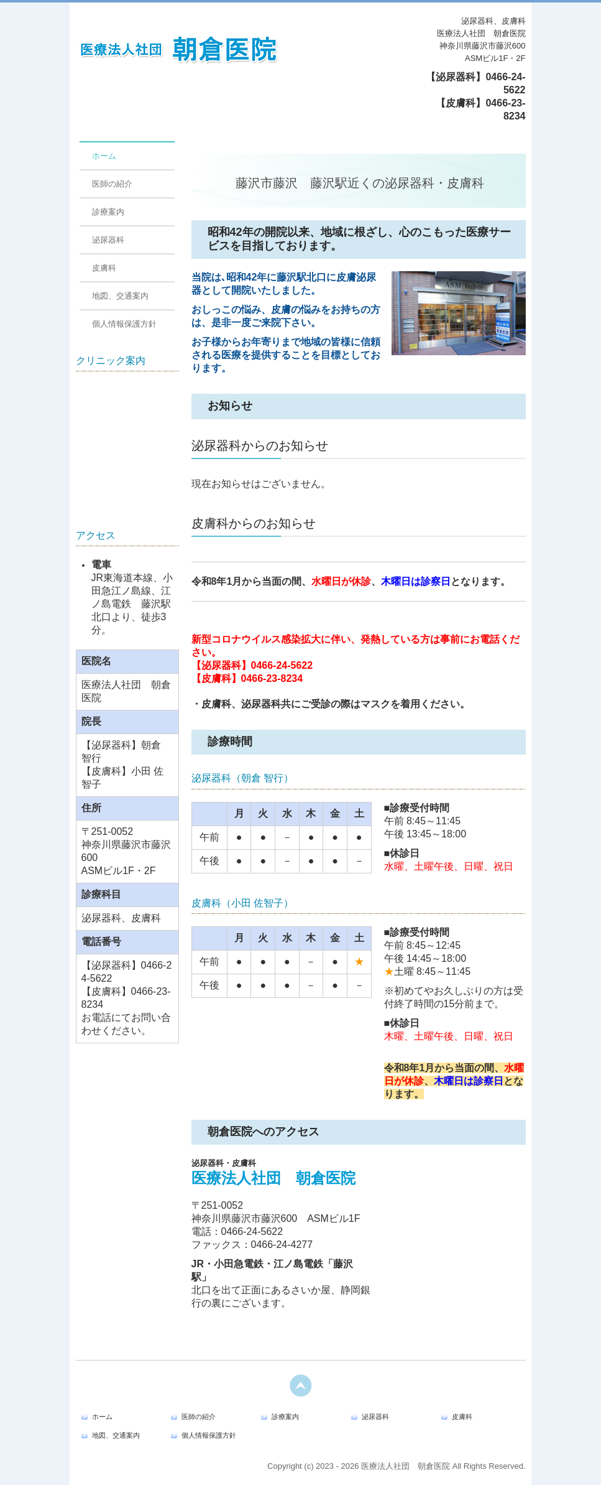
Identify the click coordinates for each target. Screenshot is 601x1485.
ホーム (104, 156)
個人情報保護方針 (124, 323)
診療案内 (108, 211)
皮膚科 (104, 267)
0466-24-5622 (282, 665)
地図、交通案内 (120, 295)
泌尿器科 (108, 239)
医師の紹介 (112, 184)
